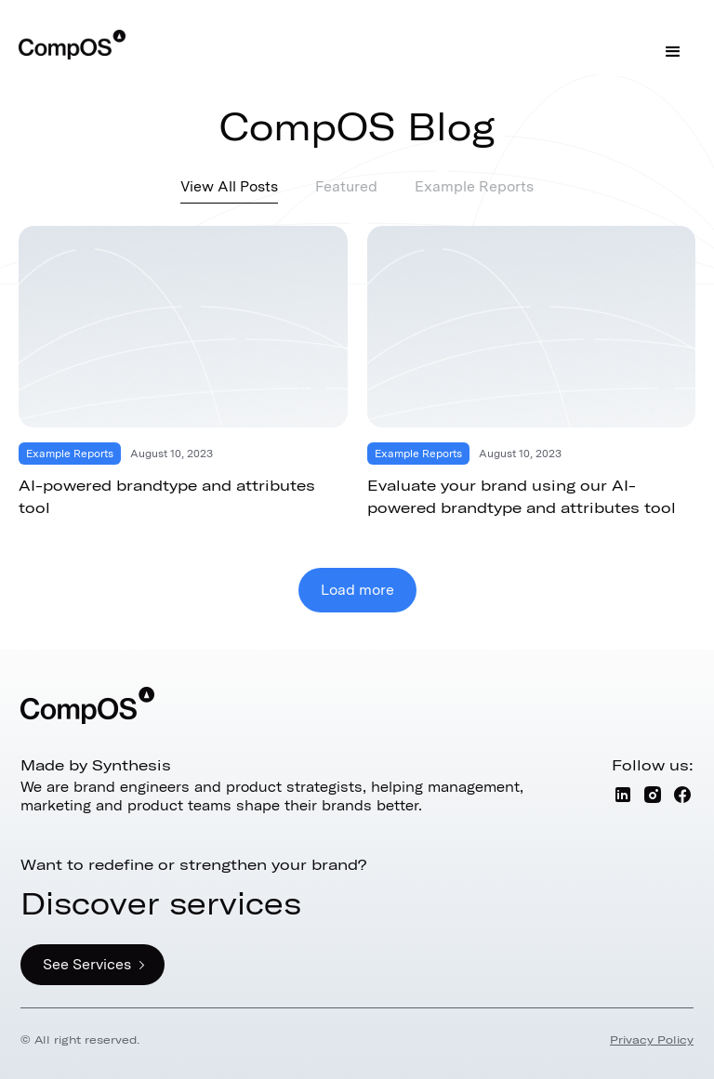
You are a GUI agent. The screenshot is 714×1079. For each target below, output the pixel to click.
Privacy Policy (652, 1039)
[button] (673, 52)
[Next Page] (357, 590)
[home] (72, 44)
